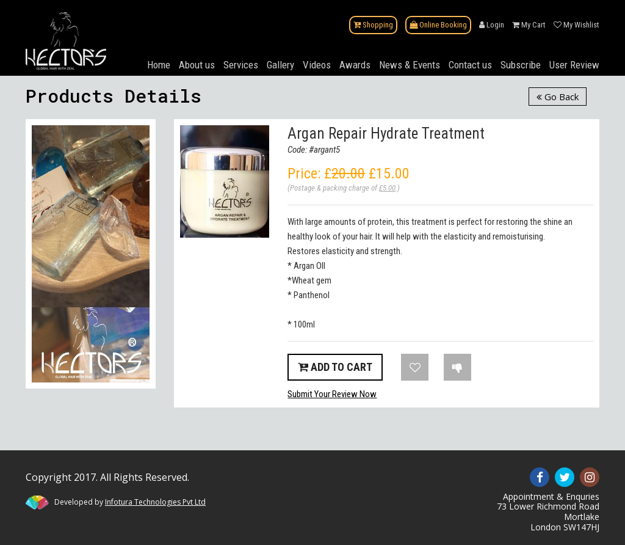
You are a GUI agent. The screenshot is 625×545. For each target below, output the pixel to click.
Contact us (470, 65)
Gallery (280, 65)
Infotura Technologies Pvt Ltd (155, 502)
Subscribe (520, 65)
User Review (574, 65)
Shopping (373, 24)
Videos (317, 65)
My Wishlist (576, 24)
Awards (354, 65)
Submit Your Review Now (332, 394)
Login (491, 24)
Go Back (557, 96)
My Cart (529, 24)
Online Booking (438, 24)
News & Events (409, 65)
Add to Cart (335, 366)
